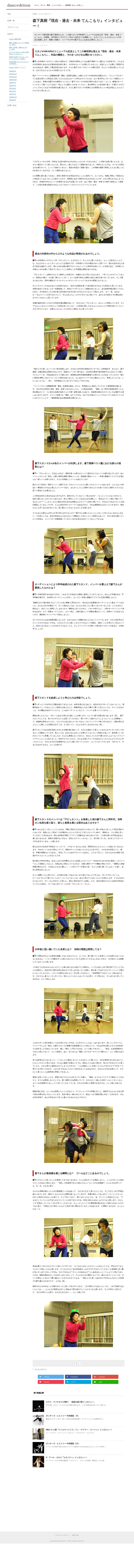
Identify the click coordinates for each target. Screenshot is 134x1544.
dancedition (19, 5)
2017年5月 (12, 91)
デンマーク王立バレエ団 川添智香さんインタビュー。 (19, 53)
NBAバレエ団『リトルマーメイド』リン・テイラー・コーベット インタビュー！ (79, 1429)
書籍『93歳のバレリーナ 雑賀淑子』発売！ (19, 43)
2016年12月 (13, 97)
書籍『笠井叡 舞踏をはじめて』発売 (18, 48)
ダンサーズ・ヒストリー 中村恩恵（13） (63, 1443)
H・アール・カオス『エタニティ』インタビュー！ (66, 1457)
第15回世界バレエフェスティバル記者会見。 (19, 62)
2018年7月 (12, 83)
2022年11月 (13, 77)
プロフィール (12, 27)
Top (9, 14)
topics (10, 34)
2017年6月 (12, 88)
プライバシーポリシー (62, 1535)
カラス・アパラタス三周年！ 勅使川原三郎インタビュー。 (70, 1402)
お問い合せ (12, 105)
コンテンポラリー (41, 1369)
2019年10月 (13, 80)
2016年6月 (12, 100)
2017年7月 (12, 85)
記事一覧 (11, 20)
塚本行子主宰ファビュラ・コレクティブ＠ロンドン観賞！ (18, 58)
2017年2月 (12, 94)
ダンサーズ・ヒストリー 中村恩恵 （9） (62, 1416)
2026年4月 (12, 71)
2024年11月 (13, 74)
